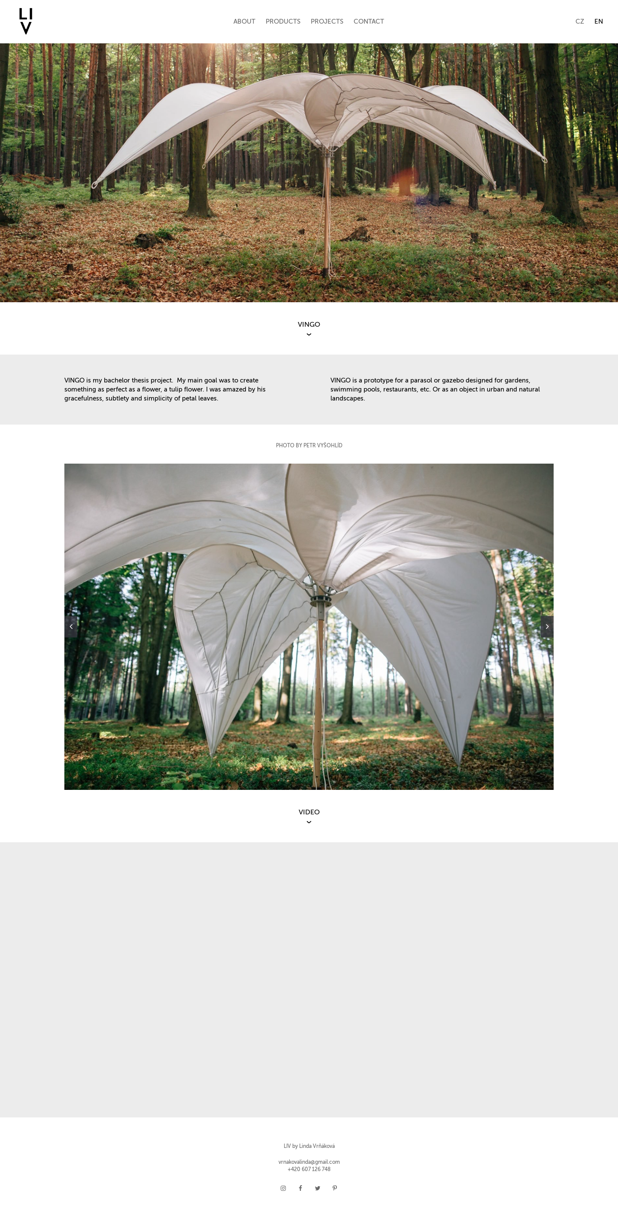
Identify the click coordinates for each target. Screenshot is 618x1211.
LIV (287, 1146)
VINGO (309, 325)
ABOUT (244, 21)
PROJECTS (327, 21)
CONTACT (369, 21)
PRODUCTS (283, 21)
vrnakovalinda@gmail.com (309, 1162)
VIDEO (309, 812)
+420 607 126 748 (309, 1169)
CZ (580, 21)
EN (598, 21)
